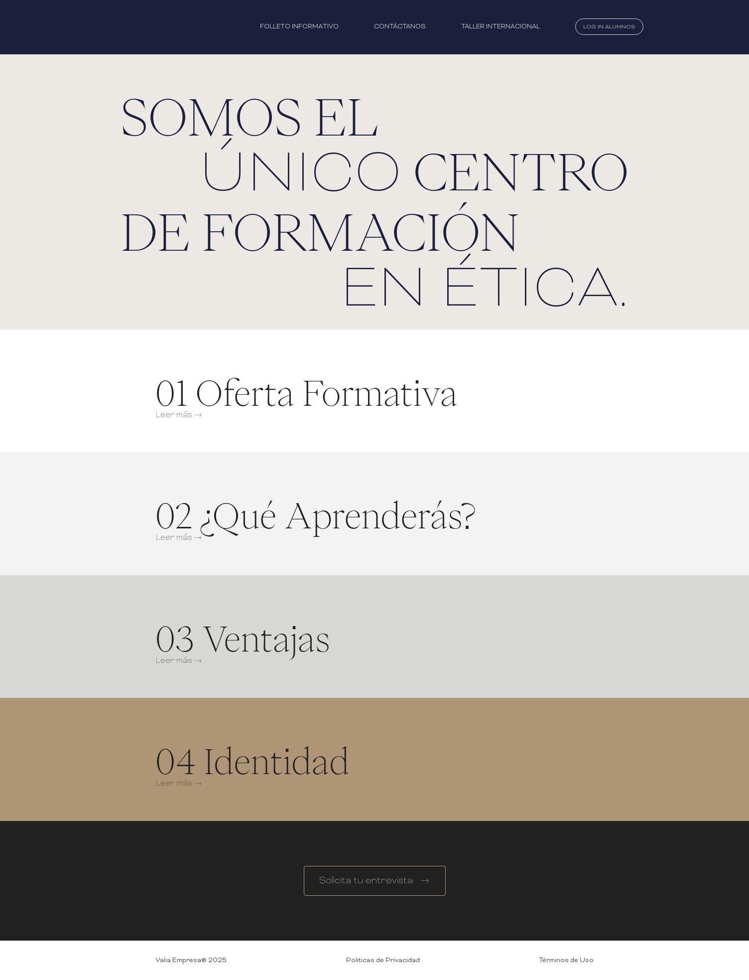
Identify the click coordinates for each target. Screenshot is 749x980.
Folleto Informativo (299, 27)
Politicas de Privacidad (383, 960)
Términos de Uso (566, 960)
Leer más (177, 415)
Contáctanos (400, 27)
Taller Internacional (500, 27)
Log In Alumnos (609, 27)
